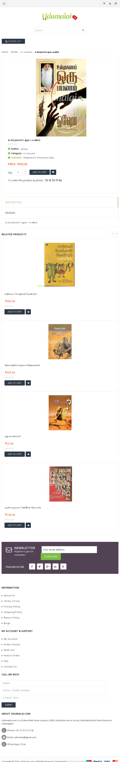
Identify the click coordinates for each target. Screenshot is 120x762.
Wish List (8, 643)
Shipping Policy (12, 605)
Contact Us (9, 659)
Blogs (6, 616)
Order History (11, 637)
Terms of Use (11, 594)
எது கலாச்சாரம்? (13, 436)
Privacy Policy (11, 599)
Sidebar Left (13, 41)
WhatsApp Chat (16, 737)
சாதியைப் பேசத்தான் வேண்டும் (21, 293)
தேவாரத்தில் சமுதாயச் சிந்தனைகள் (22, 365)
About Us (8, 588)
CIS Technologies (76, 754)
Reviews (10, 212)
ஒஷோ (24, 148)
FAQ (5, 654)
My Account (10, 632)
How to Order (11, 648)
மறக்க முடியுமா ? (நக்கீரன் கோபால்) (23, 507)
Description (13, 202)
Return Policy (11, 610)
